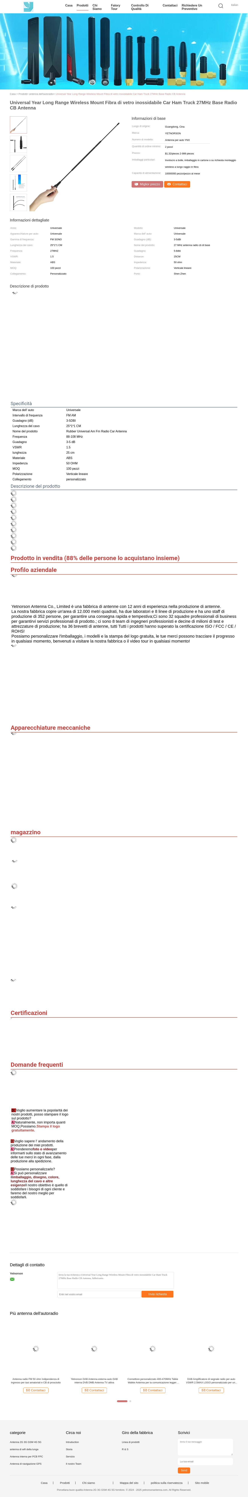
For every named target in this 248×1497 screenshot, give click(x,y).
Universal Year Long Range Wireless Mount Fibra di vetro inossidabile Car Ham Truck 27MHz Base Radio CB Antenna (120, 94)
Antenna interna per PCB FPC (26, 1456)
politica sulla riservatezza (167, 1483)
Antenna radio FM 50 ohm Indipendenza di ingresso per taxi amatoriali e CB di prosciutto (36, 1381)
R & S (125, 1449)
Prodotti (82, 5)
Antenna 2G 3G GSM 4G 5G (25, 1442)
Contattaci (170, 5)
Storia (69, 1449)
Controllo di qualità (140, 7)
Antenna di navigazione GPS (25, 1463)
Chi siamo (97, 7)
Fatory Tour (115, 7)
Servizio (70, 1456)
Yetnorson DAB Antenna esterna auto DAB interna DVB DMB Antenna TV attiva (94, 1381)
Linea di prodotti (131, 1442)
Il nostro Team (73, 1463)
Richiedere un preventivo (192, 7)
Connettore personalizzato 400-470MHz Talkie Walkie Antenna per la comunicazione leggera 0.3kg (152, 1381)
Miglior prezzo (147, 184)
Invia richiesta (157, 1294)
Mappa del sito (129, 1483)
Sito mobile (202, 1483)
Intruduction (72, 1442)
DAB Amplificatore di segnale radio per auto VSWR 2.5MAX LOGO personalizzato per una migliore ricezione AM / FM (211, 1381)
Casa (68, 5)
